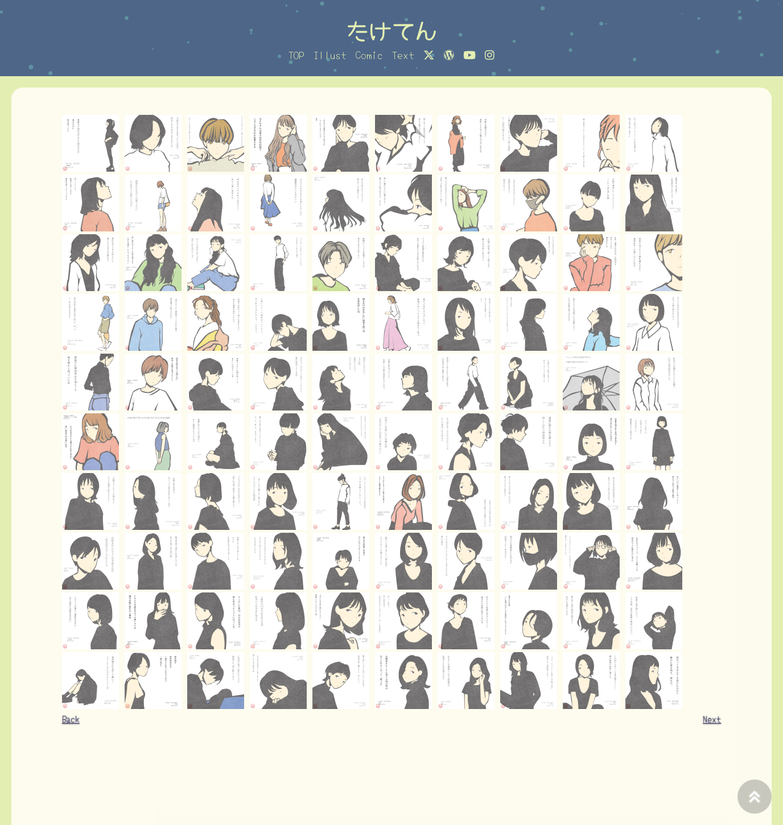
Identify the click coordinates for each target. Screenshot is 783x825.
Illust (330, 55)
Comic (369, 55)
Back (71, 718)
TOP (296, 55)
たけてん (391, 30)
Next (712, 718)
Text (403, 55)
